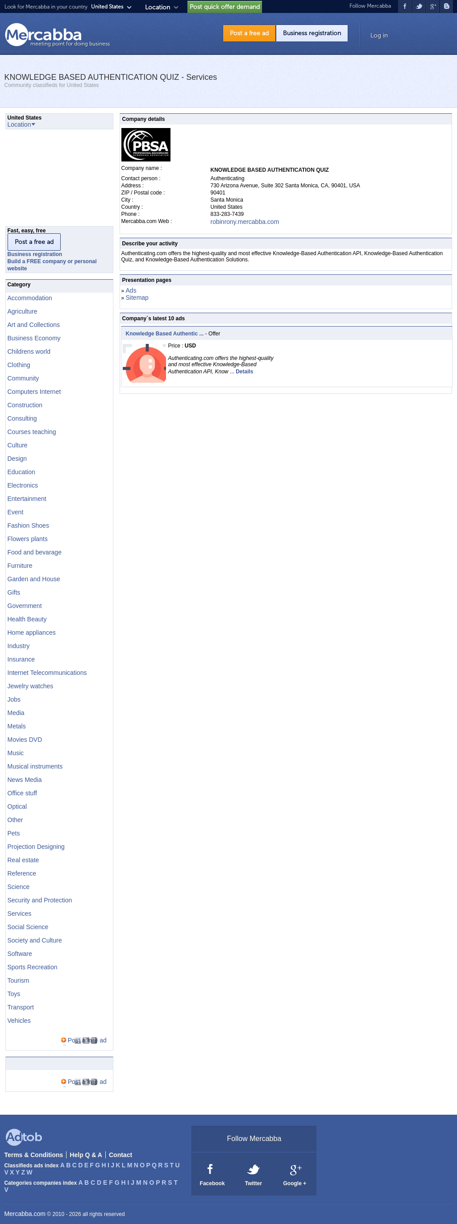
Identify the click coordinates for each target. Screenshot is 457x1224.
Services (20, 913)
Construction (25, 405)
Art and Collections (34, 324)
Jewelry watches (31, 686)
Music (16, 753)
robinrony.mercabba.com (245, 221)
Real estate (23, 860)
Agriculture (22, 311)
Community (23, 378)
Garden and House (34, 579)
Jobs (14, 699)
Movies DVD (25, 739)
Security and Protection (40, 900)
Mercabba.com (25, 1213)
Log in (379, 35)
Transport (21, 1007)
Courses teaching (32, 431)
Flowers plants (28, 538)
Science (19, 886)
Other (15, 819)
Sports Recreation (33, 967)
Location (157, 7)
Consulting (22, 418)
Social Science (28, 926)
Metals (17, 726)
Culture (18, 445)
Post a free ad (249, 33)
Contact (120, 1154)
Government (25, 605)
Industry (19, 645)
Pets (14, 833)
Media (16, 712)
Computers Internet (34, 391)
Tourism (18, 980)
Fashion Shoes (28, 525)
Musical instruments (35, 766)
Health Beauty (27, 619)
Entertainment (27, 498)
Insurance (21, 659)
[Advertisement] (50, 180)
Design (17, 458)
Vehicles (19, 1020)
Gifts (14, 592)
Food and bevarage (35, 552)
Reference (22, 873)
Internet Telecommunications (47, 672)
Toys (14, 993)
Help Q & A (86, 1154)
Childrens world (29, 351)
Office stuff (22, 793)
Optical (17, 806)
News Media (25, 779)
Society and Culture (35, 940)
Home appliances (32, 632)
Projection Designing (36, 846)
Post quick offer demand (225, 7)
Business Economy (34, 338)
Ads (131, 290)
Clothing (19, 364)
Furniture (20, 565)
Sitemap (137, 297)
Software (20, 953)
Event (16, 512)
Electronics (23, 485)
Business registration (312, 33)
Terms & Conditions (33, 1154)
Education (21, 472)
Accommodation (30, 298)
